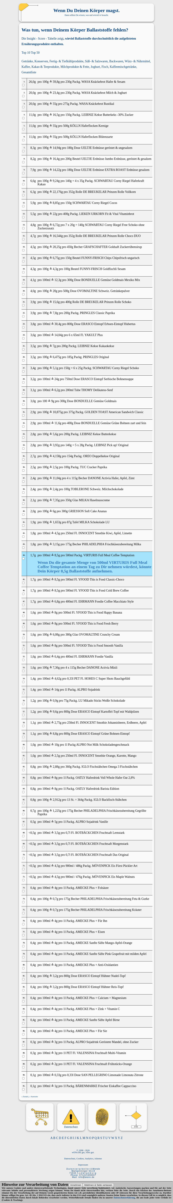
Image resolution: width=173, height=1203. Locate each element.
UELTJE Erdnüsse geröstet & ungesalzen (106, 148)
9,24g (56, 181)
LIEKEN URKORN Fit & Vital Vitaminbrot (106, 214)
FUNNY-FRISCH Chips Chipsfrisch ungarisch (110, 258)
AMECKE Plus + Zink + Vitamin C (97, 1009)
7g (54, 346)
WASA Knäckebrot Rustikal (96, 103)
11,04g (57, 478)
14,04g (58, 335)
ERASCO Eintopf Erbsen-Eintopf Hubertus (108, 324)
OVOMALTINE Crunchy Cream (99, 634)
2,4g (55, 489)
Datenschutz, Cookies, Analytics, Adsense (83, 1158)
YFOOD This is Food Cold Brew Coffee (103, 590)
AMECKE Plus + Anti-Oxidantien (96, 965)
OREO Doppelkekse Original (101, 456)
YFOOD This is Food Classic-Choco (101, 579)
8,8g (55, 733)
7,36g (56, 667)
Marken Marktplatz (40, 1117)
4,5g (57, 533)
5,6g (55, 434)
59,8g (56, 81)
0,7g (55, 899)
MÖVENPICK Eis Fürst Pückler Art (114, 865)
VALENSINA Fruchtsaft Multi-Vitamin (101, 1053)
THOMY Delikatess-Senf (97, 390)
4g (56, 888)
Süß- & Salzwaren (96, 61)
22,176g (58, 192)
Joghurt (95, 66)
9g (52, 401)
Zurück (25, 1096)
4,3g (55, 269)
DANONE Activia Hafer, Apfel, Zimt (111, 478)
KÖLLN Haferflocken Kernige (89, 125)
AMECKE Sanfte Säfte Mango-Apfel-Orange (103, 943)
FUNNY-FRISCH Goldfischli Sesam (103, 269)
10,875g (58, 412)
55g (55, 103)
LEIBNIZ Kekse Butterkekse (98, 434)
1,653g (57, 522)
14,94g (57, 148)
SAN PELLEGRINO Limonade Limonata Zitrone (112, 1075)
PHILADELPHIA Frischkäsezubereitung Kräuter (111, 910)
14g (56, 689)
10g (56, 744)
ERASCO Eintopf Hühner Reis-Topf (101, 987)
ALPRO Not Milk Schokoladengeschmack (102, 744)
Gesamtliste (29, 72)
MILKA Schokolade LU (94, 522)
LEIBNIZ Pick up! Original (111, 445)
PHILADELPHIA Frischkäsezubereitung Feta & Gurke (114, 899)
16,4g (56, 159)
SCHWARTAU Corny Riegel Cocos (94, 203)
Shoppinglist (40, 1120)
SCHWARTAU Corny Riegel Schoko (116, 368)
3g (56, 1042)
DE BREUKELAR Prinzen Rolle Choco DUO (112, 236)
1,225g (57, 810)
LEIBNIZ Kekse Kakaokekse (96, 346)
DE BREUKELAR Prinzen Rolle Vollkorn (109, 192)
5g (56, 821)
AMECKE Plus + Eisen (90, 932)
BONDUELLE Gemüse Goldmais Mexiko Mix (110, 280)
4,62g (58, 678)
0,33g (58, 1075)
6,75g (56, 258)
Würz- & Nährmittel (137, 61)
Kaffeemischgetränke (123, 66)
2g (56, 1064)
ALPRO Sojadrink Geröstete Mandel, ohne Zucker (107, 1042)
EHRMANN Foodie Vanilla (95, 656)
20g (55, 291)
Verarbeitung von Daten (47, 1184)
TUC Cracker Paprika (93, 467)
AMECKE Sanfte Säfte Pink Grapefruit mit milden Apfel (110, 954)
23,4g (56, 92)
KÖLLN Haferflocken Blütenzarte (91, 137)
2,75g (58, 722)
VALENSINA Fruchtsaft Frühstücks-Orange (104, 1064)
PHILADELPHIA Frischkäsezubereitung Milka (111, 544)
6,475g (57, 357)
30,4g (58, 324)
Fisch (104, 66)
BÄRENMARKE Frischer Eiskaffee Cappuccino (106, 1086)
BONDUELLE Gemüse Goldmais (95, 401)
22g (55, 214)
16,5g (56, 114)
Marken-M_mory (39, 1114)
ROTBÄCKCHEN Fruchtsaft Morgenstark (102, 843)
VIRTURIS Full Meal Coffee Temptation (108, 555)
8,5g (57, 555)
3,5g (57, 832)
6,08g (56, 634)
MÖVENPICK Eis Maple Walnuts (113, 877)
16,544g (58, 236)
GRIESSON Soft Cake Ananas (88, 511)
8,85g (56, 203)
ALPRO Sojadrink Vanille (91, 821)
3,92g (56, 445)
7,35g (56, 500)
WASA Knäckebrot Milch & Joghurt (104, 92)
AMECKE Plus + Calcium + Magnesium (100, 998)
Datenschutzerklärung (124, 1197)
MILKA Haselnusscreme (94, 500)
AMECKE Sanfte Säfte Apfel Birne (97, 1020)
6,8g (57, 601)
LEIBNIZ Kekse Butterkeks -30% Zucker (107, 114)
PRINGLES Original (96, 357)
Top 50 (35, 52)
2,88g (56, 766)
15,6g (56, 302)
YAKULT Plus (94, 335)
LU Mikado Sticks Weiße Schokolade (101, 700)
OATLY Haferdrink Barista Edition (97, 788)
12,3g (58, 280)
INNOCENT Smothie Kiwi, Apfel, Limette (105, 533)
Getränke (27, 61)
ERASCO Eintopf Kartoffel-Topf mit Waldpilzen (108, 711)
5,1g (55, 368)
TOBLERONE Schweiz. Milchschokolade (97, 489)
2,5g (55, 467)
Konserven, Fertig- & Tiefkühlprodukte (58, 61)
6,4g (57, 656)
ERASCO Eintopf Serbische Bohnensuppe (107, 379)
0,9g (55, 700)
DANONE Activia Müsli (101, 667)
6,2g (57, 390)
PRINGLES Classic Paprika (97, 313)
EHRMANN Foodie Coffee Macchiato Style (106, 601)
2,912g (57, 799)
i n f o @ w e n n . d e (86, 1177)
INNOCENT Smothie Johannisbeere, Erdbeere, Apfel (113, 722)
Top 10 (26, 52)
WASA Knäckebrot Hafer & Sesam (103, 81)
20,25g (57, 247)
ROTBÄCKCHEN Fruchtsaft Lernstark (100, 832)
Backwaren (116, 61)
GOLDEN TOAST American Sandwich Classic (114, 412)
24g (56, 379)
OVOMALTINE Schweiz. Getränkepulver (103, 291)
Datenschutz (71, 1126)
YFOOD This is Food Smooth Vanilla (99, 645)
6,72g (56, 225)
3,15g (56, 544)
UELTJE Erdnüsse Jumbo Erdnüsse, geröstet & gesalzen (116, 159)
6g (54, 511)
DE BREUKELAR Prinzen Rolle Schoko (105, 302)
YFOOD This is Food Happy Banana (99, 612)
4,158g (57, 456)
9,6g (55, 711)
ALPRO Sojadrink (88, 689)
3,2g (55, 976)
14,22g (57, 170)
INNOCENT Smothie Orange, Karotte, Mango (107, 755)
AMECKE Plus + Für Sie (91, 1031)
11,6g (57, 423)
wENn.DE (76, 1152)
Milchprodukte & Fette (74, 66)
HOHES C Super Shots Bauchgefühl (107, 678)
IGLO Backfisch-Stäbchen (110, 799)
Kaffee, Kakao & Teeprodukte (40, 66)
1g (56, 1086)
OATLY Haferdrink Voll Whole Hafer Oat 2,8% (105, 777)
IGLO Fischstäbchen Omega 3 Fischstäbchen (110, 766)
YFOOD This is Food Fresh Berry (97, 623)
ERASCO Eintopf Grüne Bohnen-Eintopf (104, 733)
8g (56, 612)
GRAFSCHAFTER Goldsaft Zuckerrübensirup (113, 247)
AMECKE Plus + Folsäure (92, 888)
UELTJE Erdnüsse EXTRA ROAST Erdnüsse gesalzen (115, 170)
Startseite (34, 1096)
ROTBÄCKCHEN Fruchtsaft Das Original (102, 854)
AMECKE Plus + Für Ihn (91, 921)
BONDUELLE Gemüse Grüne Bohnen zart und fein (113, 423)
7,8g (55, 313)
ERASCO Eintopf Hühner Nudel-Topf (102, 976)
